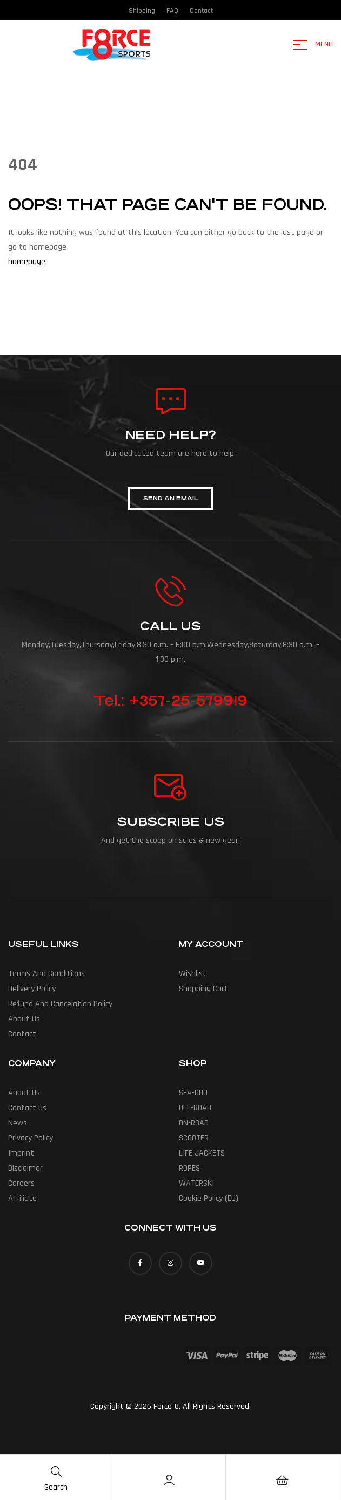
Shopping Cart (203, 988)
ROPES (189, 1168)
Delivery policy (32, 988)
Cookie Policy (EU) (208, 1198)
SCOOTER (194, 1138)
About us (24, 1019)
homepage (26, 261)
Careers (21, 1183)
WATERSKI (196, 1183)
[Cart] (282, 1480)
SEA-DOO (193, 1092)
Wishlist (192, 973)
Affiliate (22, 1198)
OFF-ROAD (195, 1108)
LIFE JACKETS (202, 1153)
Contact (22, 1034)
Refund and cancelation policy (60, 1004)
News (17, 1123)
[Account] (169, 1480)
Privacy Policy (30, 1138)
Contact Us (27, 1108)
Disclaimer (25, 1168)
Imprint (21, 1153)
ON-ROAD (194, 1123)
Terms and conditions (46, 973)
